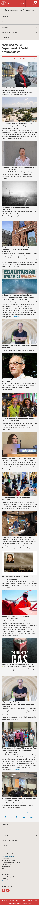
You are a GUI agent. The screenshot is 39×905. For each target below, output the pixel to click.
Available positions (16, 900)
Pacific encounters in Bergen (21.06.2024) (16, 537)
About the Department (9, 32)
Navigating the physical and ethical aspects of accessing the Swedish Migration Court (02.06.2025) (18, 249)
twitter (8, 890)
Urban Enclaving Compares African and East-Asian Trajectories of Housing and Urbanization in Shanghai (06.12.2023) (19, 750)
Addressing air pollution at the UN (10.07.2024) (18, 458)
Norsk (22, 3)
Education (5, 16)
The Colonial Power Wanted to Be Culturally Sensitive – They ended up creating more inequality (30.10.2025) (17, 125)
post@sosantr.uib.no (8, 856)
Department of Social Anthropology (19, 10)
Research (5, 22)
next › (23, 817)
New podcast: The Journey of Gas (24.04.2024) (18, 664)
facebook (4, 890)
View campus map (7, 881)
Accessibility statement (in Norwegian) (19, 903)
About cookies (32, 900)
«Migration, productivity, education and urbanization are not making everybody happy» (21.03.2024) (18, 704)
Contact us (5, 38)
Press (24, 900)
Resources (5, 27)
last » (32, 817)
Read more (16, 317)
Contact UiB (4, 900)
